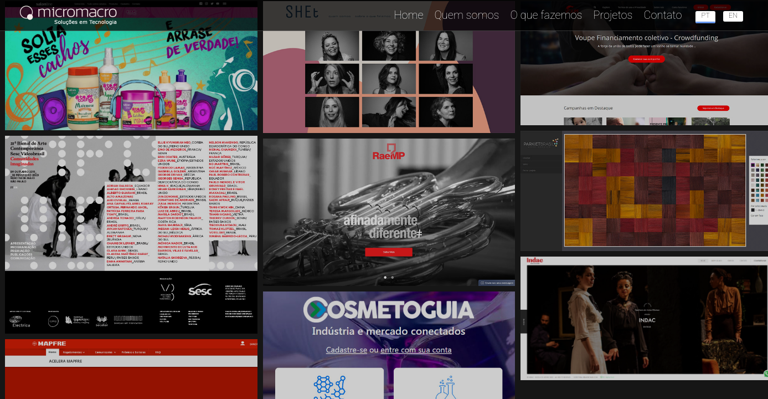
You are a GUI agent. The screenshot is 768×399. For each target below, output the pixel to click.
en (733, 15)
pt (705, 15)
